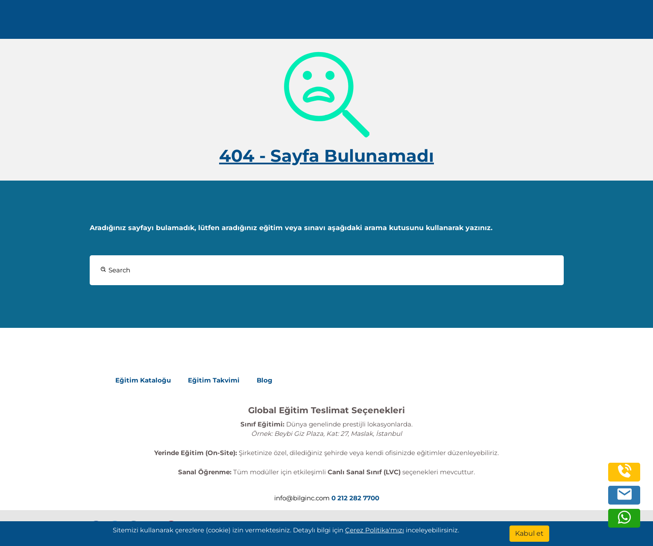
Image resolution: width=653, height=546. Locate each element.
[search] (618, 23)
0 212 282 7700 (155, 22)
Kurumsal (388, 22)
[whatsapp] (624, 522)
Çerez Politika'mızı (374, 530)
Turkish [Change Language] (581, 22)
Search (115, 270)
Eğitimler (333, 22)
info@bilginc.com (224, 22)
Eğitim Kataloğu (143, 380)
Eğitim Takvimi (214, 380)
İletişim (493, 22)
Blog (264, 380)
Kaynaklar (445, 22)
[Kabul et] (529, 534)
